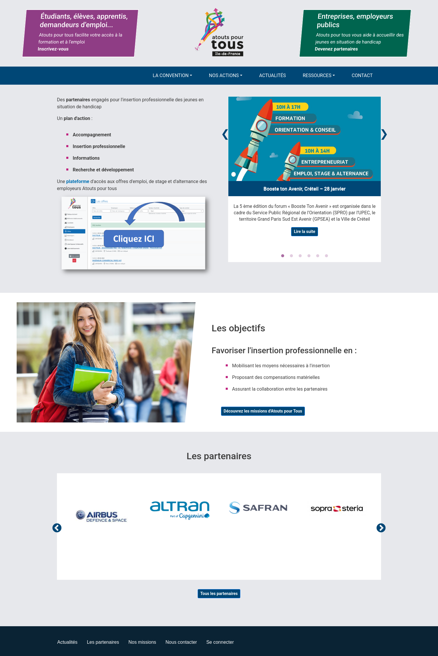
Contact (362, 75)
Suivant (381, 528)
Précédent (57, 528)
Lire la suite (304, 231)
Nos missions (142, 642)
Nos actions (224, 75)
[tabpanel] (304, 169)
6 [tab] (326, 256)
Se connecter (220, 642)
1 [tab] (283, 256)
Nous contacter (181, 642)
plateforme (77, 181)
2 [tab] (291, 256)
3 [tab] (300, 256)
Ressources (317, 75)
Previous (225, 132)
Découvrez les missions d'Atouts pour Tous (263, 411)
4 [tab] (309, 256)
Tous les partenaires (219, 593)
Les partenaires (103, 642)
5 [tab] (318, 256)
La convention (171, 75)
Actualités (272, 75)
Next (384, 132)
